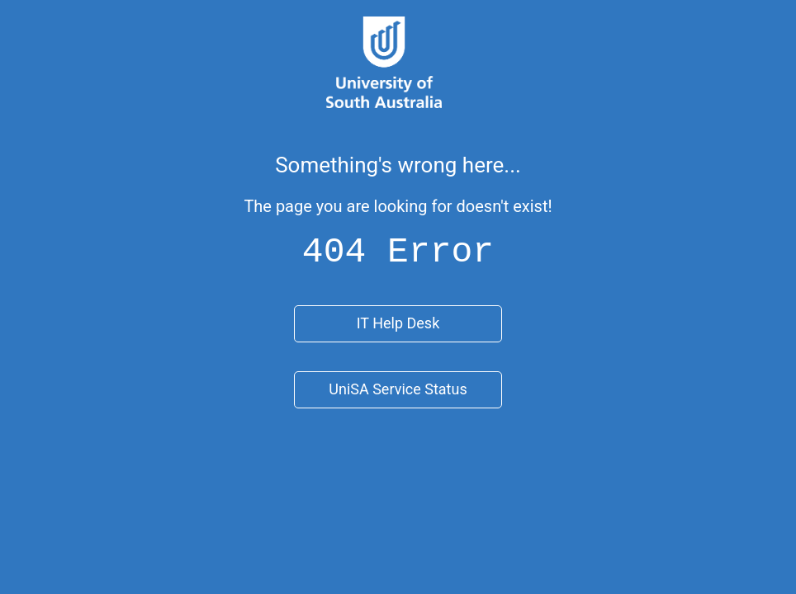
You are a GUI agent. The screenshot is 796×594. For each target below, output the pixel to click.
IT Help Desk (398, 323)
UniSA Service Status (398, 389)
